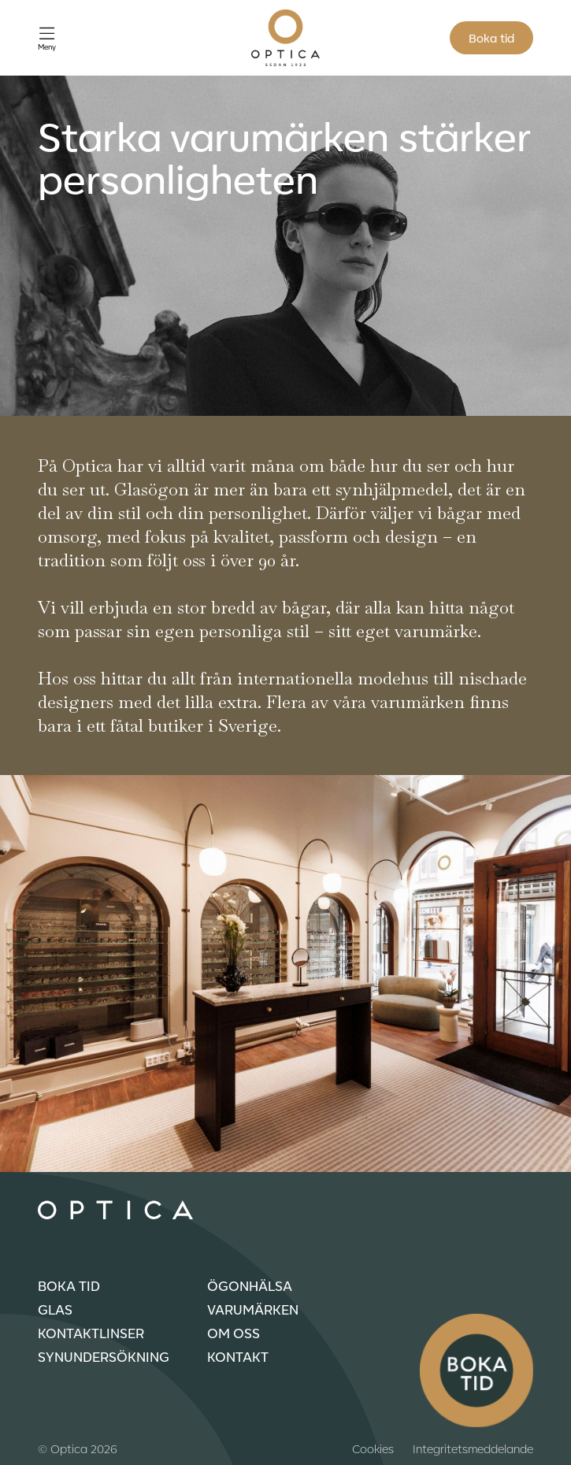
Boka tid (491, 38)
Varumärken (252, 1309)
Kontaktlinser (91, 1332)
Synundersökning (103, 1356)
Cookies (373, 1448)
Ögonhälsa (249, 1285)
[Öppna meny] (47, 38)
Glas (55, 1309)
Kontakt (238, 1356)
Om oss (233, 1332)
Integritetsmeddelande (473, 1448)
